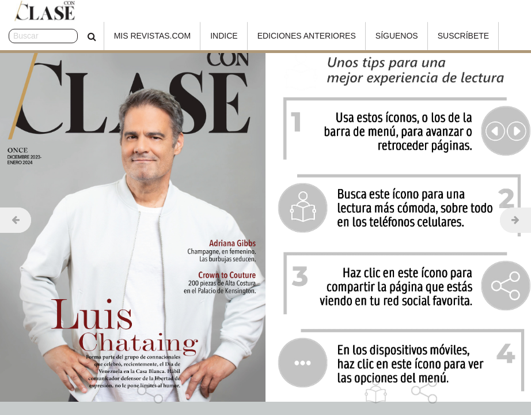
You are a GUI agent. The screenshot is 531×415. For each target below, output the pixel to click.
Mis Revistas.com (123, 35)
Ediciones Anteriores (278, 35)
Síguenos (368, 35)
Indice (195, 35)
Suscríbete (434, 35)
